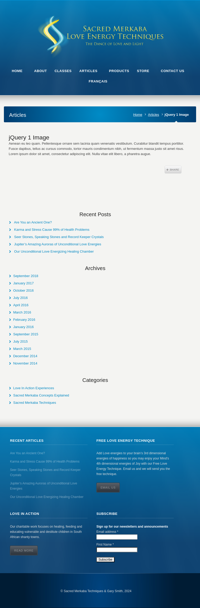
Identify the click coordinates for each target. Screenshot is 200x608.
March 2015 (22, 349)
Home (137, 115)
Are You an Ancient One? (33, 222)
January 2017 (23, 283)
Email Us (108, 487)
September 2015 (25, 334)
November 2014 (25, 363)
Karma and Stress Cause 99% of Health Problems (51, 230)
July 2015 (20, 341)
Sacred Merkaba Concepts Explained (41, 395)
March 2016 (22, 312)
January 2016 (23, 327)
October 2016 (23, 290)
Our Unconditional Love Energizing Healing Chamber (54, 251)
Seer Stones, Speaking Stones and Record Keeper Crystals (59, 237)
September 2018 (25, 276)
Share (173, 170)
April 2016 (21, 305)
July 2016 (20, 298)
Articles (153, 115)
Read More (23, 550)
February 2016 (24, 320)
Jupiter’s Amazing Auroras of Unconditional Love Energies (57, 244)
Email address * (107, 532)
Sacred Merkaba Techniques (34, 403)
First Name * (105, 544)
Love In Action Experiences (33, 388)
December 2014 (25, 356)
